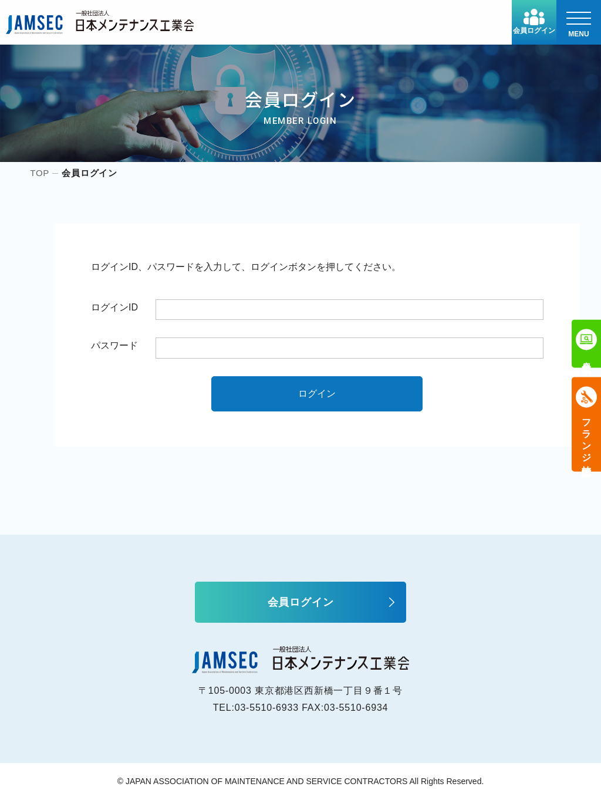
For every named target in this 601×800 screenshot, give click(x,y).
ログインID (114, 307)
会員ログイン (534, 22)
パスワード (114, 345)
